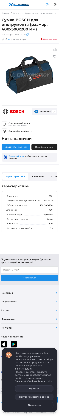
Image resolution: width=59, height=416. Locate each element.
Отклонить (34, 405)
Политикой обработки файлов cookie (33, 381)
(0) (9, 39)
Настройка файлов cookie (34, 396)
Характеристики (15, 176)
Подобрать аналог (44, 147)
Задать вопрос (19, 39)
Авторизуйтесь (16, 156)
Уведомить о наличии (16, 147)
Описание (38, 176)
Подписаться (29, 278)
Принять (34, 388)
